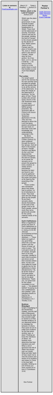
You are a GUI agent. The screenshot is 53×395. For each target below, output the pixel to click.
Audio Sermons (44, 12)
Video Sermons (44, 13)
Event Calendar (44, 17)
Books (45, 15)
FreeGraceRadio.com (9, 9)
